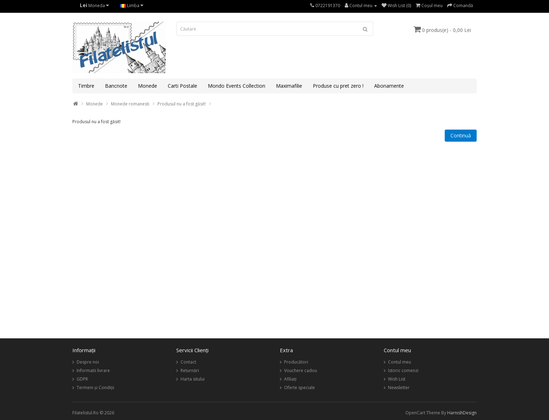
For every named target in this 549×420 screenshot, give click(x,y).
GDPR (82, 379)
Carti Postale (182, 85)
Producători (296, 362)
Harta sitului (193, 379)
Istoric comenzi (403, 370)
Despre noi (88, 362)
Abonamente (389, 85)
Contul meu (399, 362)
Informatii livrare (93, 370)
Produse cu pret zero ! (338, 85)
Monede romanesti (130, 104)
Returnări (190, 370)
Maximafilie (289, 85)
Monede (147, 85)
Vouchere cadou (300, 370)
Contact (188, 362)
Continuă (460, 135)
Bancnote (116, 85)
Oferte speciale (299, 387)
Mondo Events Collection (236, 85)
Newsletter (399, 387)
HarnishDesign (462, 413)
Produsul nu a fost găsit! (181, 104)
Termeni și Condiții (95, 387)
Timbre (86, 85)
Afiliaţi (290, 379)
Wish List (396, 379)
